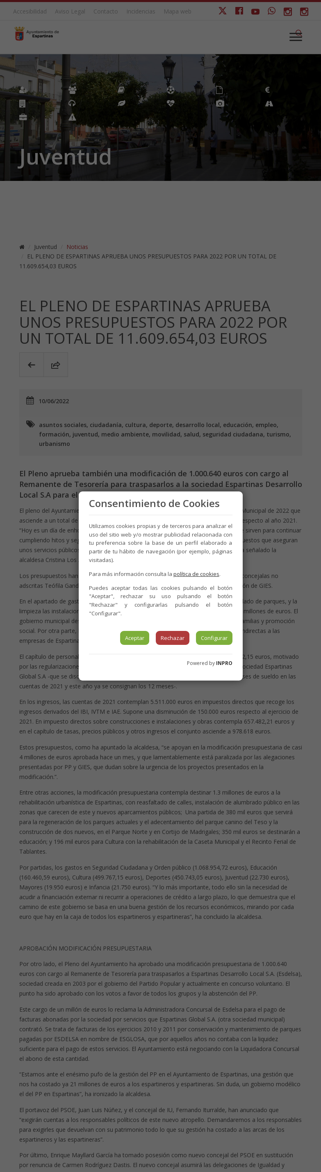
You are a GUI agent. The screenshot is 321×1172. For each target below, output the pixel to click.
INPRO (224, 663)
